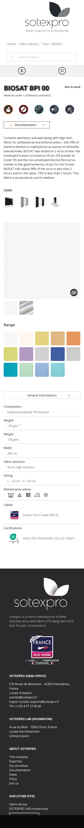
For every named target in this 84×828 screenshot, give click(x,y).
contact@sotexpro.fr (23, 697)
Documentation (23, 125)
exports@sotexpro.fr (45, 702)
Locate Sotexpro (20, 693)
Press (13, 779)
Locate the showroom (24, 731)
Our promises (18, 766)
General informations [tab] (42, 395)
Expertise (15, 761)
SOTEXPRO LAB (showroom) (28, 809)
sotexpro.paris (19, 736)
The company (18, 757)
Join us (14, 783)
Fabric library (29, 44)
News (13, 774)
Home (11, 44)
